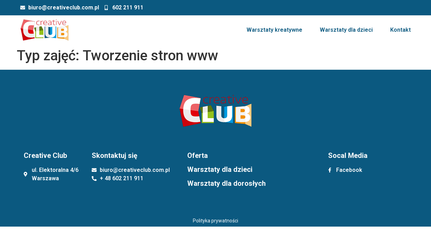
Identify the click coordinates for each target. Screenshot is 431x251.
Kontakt (400, 29)
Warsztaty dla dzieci (346, 29)
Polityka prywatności (215, 220)
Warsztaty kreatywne (274, 29)
